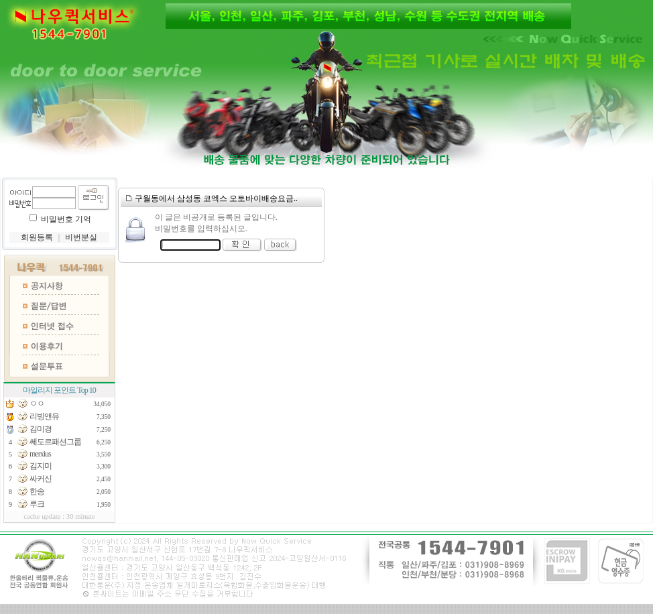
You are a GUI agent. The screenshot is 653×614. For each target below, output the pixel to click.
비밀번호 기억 (66, 219)
